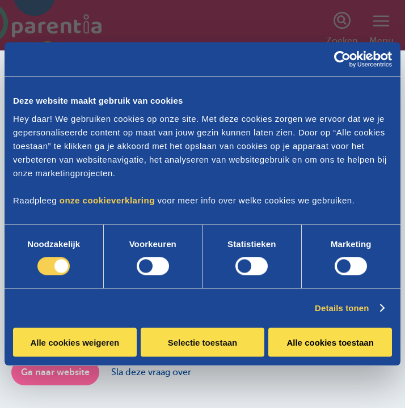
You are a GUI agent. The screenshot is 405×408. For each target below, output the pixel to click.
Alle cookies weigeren (74, 342)
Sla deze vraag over (151, 372)
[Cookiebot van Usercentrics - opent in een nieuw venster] (342, 59)
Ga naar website (55, 372)
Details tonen (342, 308)
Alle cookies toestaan (329, 342)
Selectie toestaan (203, 342)
